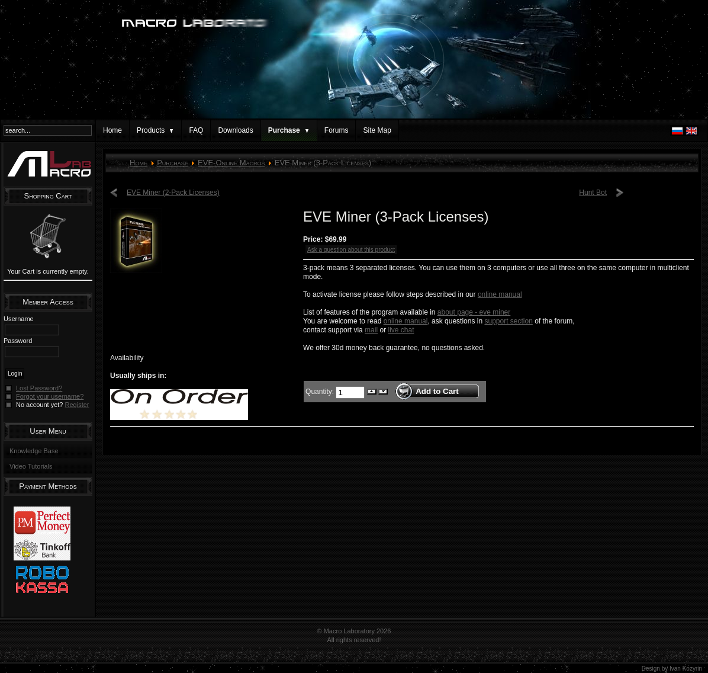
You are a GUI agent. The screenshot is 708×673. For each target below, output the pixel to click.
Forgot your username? (49, 396)
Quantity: (320, 391)
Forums (336, 130)
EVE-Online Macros (231, 162)
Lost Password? (39, 388)
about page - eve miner (473, 312)
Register (77, 404)
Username (19, 318)
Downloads (235, 130)
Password (18, 340)
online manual (500, 294)
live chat (401, 330)
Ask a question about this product (351, 249)
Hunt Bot (593, 192)
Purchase (172, 162)
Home (112, 130)
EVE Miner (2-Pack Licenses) (173, 192)
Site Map (377, 130)
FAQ (196, 130)
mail (371, 330)
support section (508, 321)
